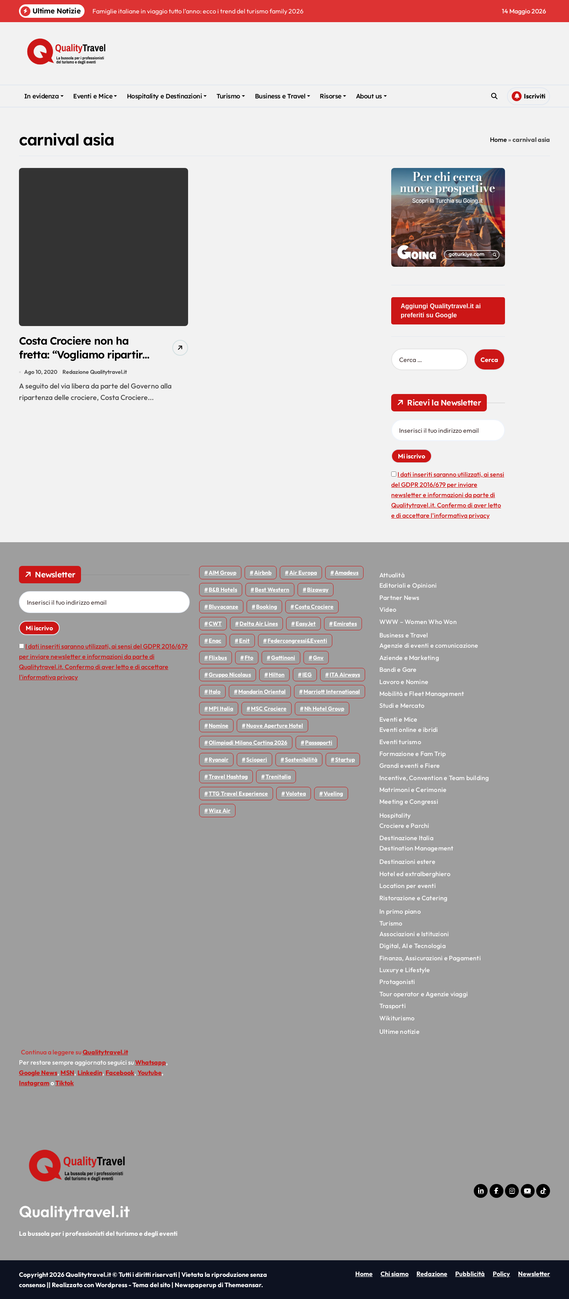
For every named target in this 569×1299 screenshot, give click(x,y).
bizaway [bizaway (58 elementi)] (317, 589)
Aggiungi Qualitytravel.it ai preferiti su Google (441, 310)
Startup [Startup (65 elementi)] (345, 759)
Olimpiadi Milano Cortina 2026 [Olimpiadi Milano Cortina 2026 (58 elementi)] (248, 742)
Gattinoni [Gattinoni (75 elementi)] (283, 657)
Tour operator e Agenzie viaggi (423, 994)
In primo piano (400, 911)
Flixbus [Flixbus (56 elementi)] (218, 657)
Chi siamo (395, 1274)
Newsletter (534, 1274)
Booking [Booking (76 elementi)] (266, 606)
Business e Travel (282, 96)
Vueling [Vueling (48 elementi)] (333, 793)
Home (498, 139)
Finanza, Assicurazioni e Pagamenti (430, 958)
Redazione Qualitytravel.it (94, 372)
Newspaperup (196, 1285)
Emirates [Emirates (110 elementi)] (345, 623)
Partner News (399, 597)
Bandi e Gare (397, 669)
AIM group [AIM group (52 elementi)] (222, 572)
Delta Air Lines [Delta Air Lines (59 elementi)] (258, 623)
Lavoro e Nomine (403, 682)
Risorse (333, 96)
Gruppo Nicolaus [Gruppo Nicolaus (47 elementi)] (230, 674)
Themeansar (242, 1285)
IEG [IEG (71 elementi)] (307, 674)
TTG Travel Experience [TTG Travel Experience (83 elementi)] (238, 793)
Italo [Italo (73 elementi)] (214, 691)
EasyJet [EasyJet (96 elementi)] (306, 623)
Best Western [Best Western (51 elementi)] (272, 589)
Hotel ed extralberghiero (414, 874)
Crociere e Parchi (404, 826)
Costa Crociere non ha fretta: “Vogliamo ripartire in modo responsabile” (84, 354)
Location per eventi (407, 886)
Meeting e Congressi (408, 801)
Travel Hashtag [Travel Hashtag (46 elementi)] (228, 776)
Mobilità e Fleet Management (421, 694)
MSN (67, 1073)
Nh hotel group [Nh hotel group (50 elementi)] (324, 708)
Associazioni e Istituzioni (414, 934)
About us (371, 96)
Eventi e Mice (95, 96)
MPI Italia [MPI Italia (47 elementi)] (221, 708)
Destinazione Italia (406, 838)
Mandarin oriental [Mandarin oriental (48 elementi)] (262, 691)
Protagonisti (397, 982)
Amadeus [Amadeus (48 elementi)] (346, 572)
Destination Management (416, 848)
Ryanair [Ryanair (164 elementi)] (218, 759)
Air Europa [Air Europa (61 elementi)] (303, 572)
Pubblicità (470, 1274)
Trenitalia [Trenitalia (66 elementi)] (278, 776)
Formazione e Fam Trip (412, 754)
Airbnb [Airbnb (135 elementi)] (262, 572)
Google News (38, 1073)
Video (387, 609)
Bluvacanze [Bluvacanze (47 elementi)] (223, 606)
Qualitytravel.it (74, 1211)
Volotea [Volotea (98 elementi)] (296, 793)
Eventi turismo (400, 742)
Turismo (231, 96)
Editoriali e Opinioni (408, 585)
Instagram (34, 1083)
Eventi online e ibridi (408, 729)
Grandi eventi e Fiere (409, 765)
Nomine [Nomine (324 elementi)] (218, 725)
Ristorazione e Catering (413, 898)
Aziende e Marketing (409, 658)
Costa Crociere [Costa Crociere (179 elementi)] (314, 606)
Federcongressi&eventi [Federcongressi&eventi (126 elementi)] (297, 640)
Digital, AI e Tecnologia (412, 946)
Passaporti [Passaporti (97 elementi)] (318, 742)
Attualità (392, 575)
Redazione (431, 1274)
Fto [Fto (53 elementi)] (249, 657)
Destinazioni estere (407, 861)
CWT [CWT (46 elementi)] (215, 623)
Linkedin (89, 1073)
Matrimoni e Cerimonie (413, 790)
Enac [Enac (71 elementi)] (215, 640)
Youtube (150, 1073)
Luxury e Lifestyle (404, 970)
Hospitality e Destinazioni (167, 96)
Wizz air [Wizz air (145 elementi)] (219, 810)
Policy (501, 1274)
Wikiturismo (397, 1018)
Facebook (120, 1073)
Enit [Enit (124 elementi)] (244, 640)
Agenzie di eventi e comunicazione (429, 645)
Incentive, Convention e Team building (434, 778)
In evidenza (44, 96)
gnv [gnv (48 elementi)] (318, 657)
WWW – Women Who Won (418, 622)
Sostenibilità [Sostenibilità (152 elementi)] (301, 759)
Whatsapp (150, 1062)
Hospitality (395, 815)
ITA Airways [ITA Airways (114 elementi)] (345, 674)
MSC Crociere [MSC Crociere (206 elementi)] (268, 708)
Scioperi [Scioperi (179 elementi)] (256, 759)
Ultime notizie (399, 1031)
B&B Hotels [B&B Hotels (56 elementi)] (223, 589)
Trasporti (392, 1006)
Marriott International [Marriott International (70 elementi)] (331, 691)
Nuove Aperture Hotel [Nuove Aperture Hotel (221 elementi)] (274, 725)
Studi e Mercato (401, 705)
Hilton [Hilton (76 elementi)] (276, 674)
